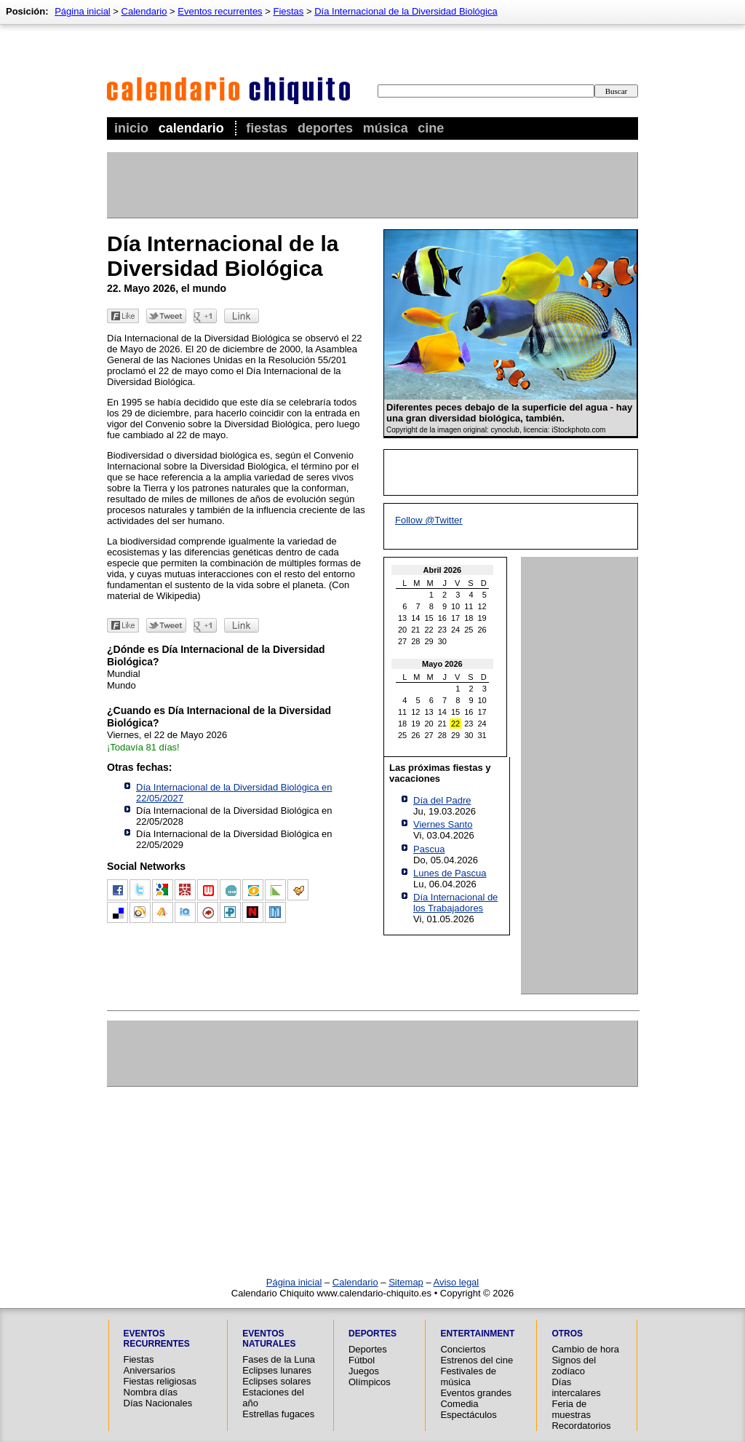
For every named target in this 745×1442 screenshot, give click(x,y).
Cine (431, 128)
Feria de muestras (570, 1409)
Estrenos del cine (476, 1360)
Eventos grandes (475, 1392)
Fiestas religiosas (160, 1381)
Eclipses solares (276, 1381)
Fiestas (266, 128)
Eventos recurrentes (220, 11)
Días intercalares (575, 1387)
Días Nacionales (158, 1403)
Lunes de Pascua (449, 873)
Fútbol (361, 1360)
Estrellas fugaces (278, 1414)
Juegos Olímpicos (369, 1376)
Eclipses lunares (276, 1370)
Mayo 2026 (442, 663)
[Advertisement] (372, 185)
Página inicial (83, 11)
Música (385, 128)
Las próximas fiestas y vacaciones (439, 773)
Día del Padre (442, 800)
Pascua (429, 849)
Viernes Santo (442, 824)
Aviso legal (456, 1282)
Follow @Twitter (429, 520)
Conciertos (462, 1349)
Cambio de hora (585, 1349)
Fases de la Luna (278, 1359)
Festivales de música (468, 1376)
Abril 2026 (442, 570)
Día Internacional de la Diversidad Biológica (405, 11)
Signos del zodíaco (573, 1365)
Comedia (459, 1403)
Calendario (191, 128)
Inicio (131, 128)
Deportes (325, 128)
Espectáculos (468, 1414)
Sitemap (406, 1282)
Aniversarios (150, 1370)
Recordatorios (580, 1425)
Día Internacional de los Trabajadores (455, 903)
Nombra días (151, 1392)
